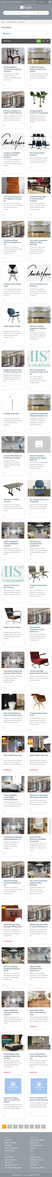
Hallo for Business (11, 1160)
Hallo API (33, 1148)
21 (37, 1126)
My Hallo (42, 2)
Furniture (26, 16)
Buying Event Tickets (37, 1168)
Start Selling (9, 1157)
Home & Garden (11, 22)
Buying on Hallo (35, 1157)
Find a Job (33, 1165)
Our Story (8, 1140)
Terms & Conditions (11, 1148)
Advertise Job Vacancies (13, 1168)
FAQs (32, 1150)
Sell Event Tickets (11, 1165)
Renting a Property (36, 1160)
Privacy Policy (9, 1150)
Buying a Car (34, 1162)
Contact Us (9, 1145)
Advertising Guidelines (37, 1140)
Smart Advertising (36, 1145)
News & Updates (10, 1143)
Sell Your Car (9, 1162)
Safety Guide (34, 1143)
